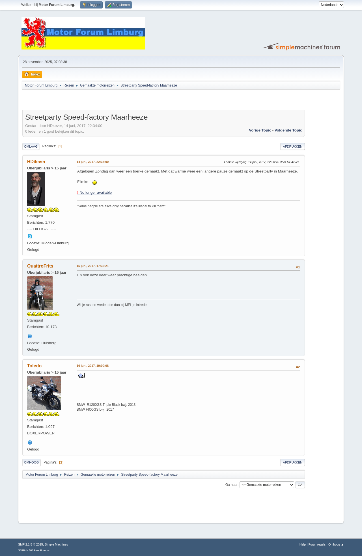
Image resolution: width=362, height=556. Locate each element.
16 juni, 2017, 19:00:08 (93, 365)
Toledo (34, 365)
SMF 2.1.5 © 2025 (30, 544)
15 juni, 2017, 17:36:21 (93, 266)
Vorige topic (260, 130)
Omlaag (31, 146)
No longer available (94, 192)
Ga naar (231, 485)
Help (302, 544)
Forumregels (317, 544)
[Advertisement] (88, 100)
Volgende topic (288, 130)
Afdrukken (292, 146)
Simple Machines (56, 544)
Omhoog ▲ (336, 544)
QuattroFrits (40, 266)
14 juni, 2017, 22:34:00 (93, 161)
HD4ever (36, 161)
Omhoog (31, 462)
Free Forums (41, 550)
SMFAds (23, 550)
